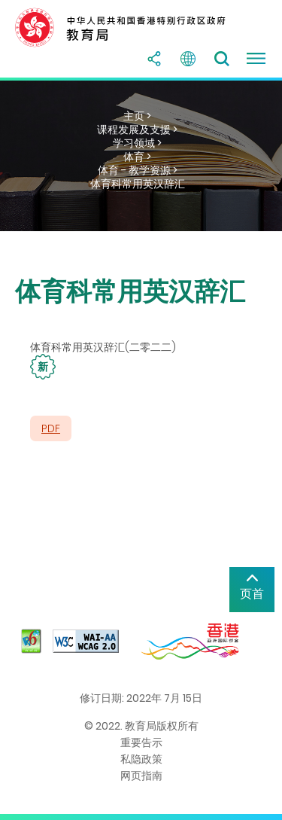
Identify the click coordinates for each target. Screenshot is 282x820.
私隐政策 (141, 759)
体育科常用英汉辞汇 (137, 184)
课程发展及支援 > (137, 129)
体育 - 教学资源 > (137, 170)
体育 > (137, 156)
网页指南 (141, 775)
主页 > (137, 116)
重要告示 (141, 742)
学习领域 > (137, 143)
